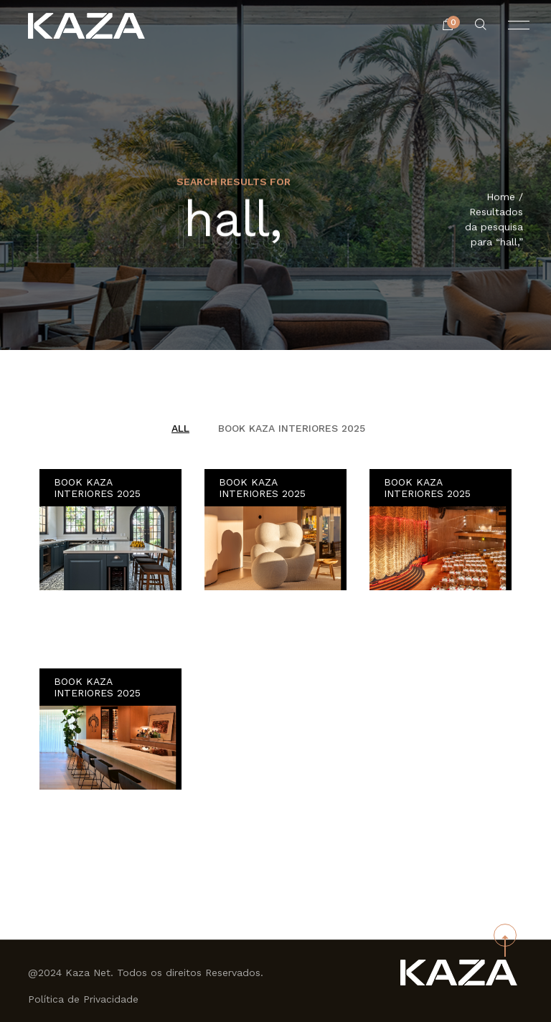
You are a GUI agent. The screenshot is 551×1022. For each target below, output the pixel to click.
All (180, 428)
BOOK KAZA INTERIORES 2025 (291, 428)
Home (500, 198)
